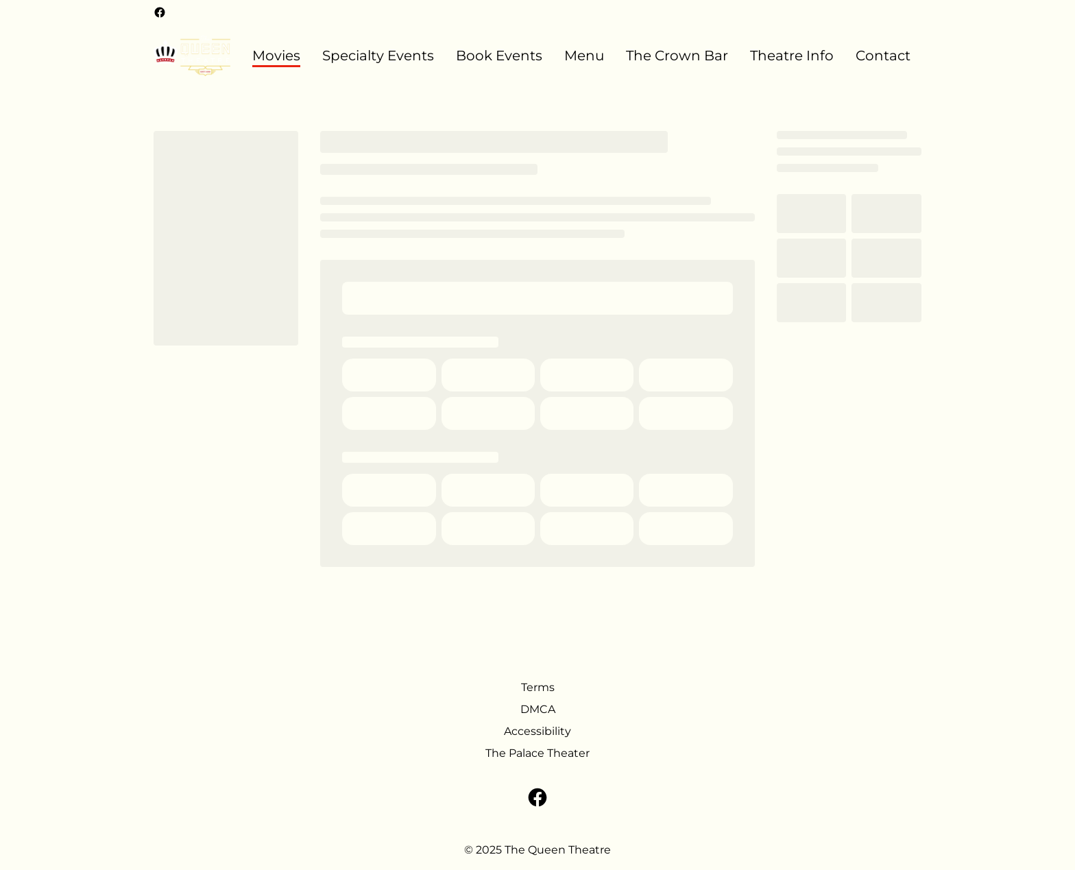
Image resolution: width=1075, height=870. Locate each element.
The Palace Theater (537, 753)
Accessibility (537, 731)
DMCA (537, 709)
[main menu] (581, 56)
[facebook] (160, 12)
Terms (538, 687)
